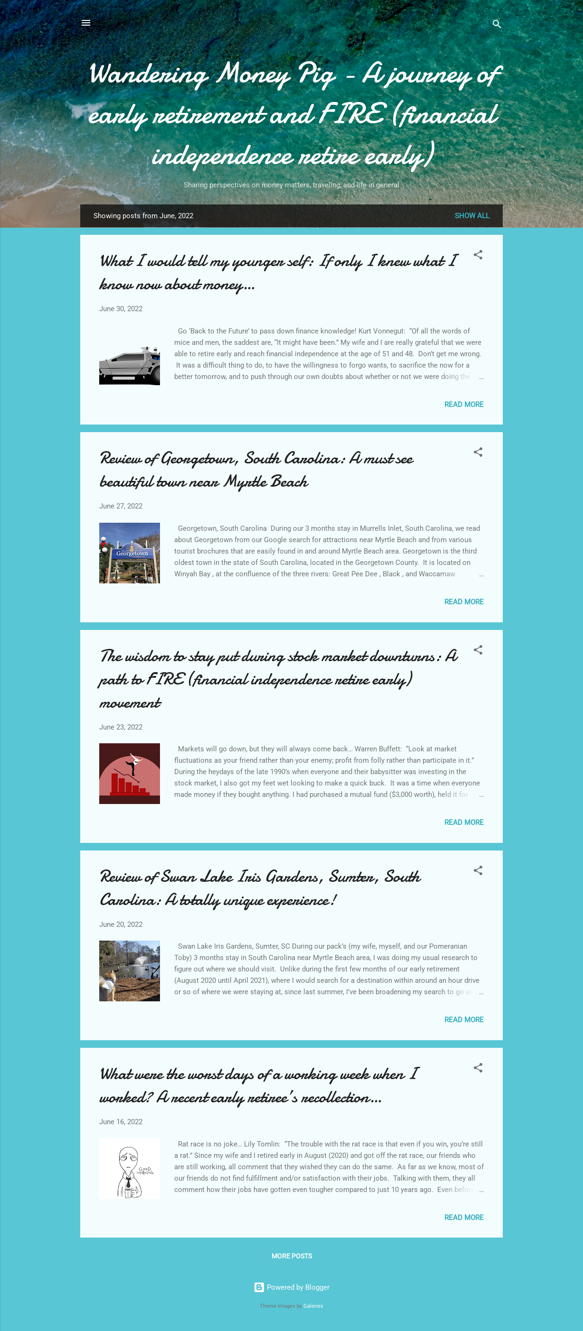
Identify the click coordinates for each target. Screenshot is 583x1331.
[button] (478, 256)
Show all (472, 216)
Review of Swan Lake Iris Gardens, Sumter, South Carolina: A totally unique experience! (259, 888)
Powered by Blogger (291, 1287)
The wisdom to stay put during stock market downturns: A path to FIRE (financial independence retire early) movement (277, 679)
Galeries (313, 1306)
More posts (292, 1256)
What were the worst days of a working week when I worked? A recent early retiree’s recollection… (257, 1085)
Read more (464, 404)
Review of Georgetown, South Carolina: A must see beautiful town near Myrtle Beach (255, 469)
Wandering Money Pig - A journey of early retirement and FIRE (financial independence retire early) (291, 113)
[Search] (497, 25)
